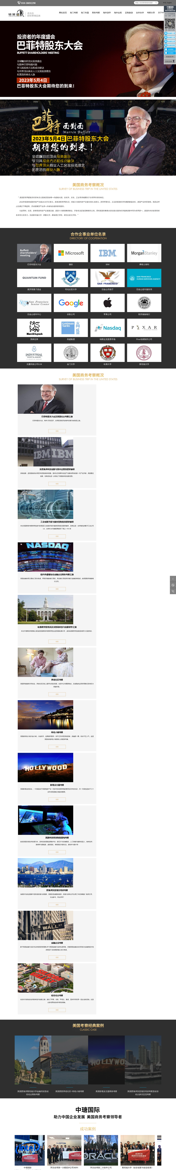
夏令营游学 (95, 1098)
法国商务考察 (28, 1102)
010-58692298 (27, 3)
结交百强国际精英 (33, 970)
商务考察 (96, 13)
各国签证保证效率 (69, 970)
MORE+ (156, 996)
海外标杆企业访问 (33, 941)
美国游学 (94, 1105)
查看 (39, 431)
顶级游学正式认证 (33, 950)
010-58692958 (135, 1102)
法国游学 (80, 1102)
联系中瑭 (119, 1098)
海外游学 (107, 13)
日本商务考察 (42, 1098)
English (169, 3)
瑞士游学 (94, 1102)
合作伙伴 (140, 13)
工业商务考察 (14, 1102)
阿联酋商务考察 (29, 1105)
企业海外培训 (86, 1143)
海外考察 (129, 1143)
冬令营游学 (81, 1098)
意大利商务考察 (56, 1105)
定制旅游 (129, 13)
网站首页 (63, 13)
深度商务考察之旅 (33, 960)
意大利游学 (81, 1105)
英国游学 (67, 1102)
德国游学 (67, 1105)
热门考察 (74, 13)
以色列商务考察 (15, 1105)
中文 (164, 3)
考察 (77, 1143)
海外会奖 (118, 13)
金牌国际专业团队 (69, 960)
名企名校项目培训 (69, 941)
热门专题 (85, 13)
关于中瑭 (162, 13)
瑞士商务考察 (42, 1102)
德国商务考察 (14, 1098)
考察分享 (151, 13)
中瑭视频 (119, 1102)
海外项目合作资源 (69, 950)
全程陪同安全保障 (69, 980)
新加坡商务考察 (43, 1105)
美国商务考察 (28, 1098)
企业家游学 (68, 1098)
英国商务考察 (55, 1098)
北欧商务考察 (55, 1102)
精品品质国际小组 (33, 980)
